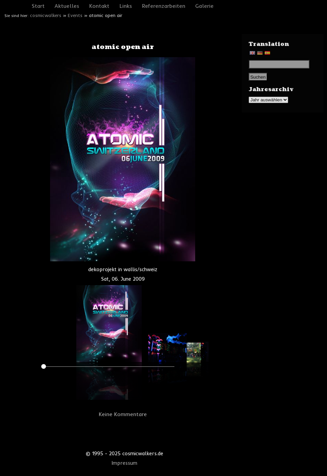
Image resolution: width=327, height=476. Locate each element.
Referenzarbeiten (163, 5)
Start (38, 5)
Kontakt (99, 5)
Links (126, 5)
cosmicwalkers (45, 15)
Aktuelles (66, 5)
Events (75, 15)
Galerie (204, 5)
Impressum (124, 463)
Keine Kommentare (123, 414)
